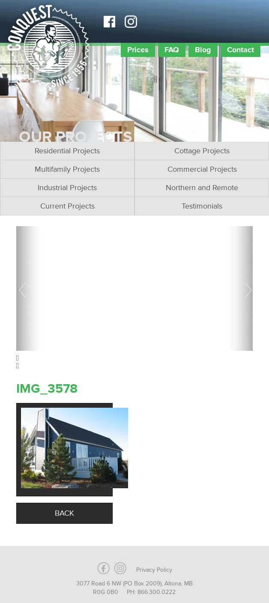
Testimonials (202, 206)
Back (64, 513)
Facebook (109, 21)
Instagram (130, 21)
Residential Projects (67, 150)
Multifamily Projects (67, 169)
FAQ (171, 49)
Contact (240, 49)
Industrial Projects (67, 187)
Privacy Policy (154, 569)
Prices (138, 49)
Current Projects (67, 206)
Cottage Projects (202, 150)
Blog (203, 49)
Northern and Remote (202, 187)
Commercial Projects (202, 169)
